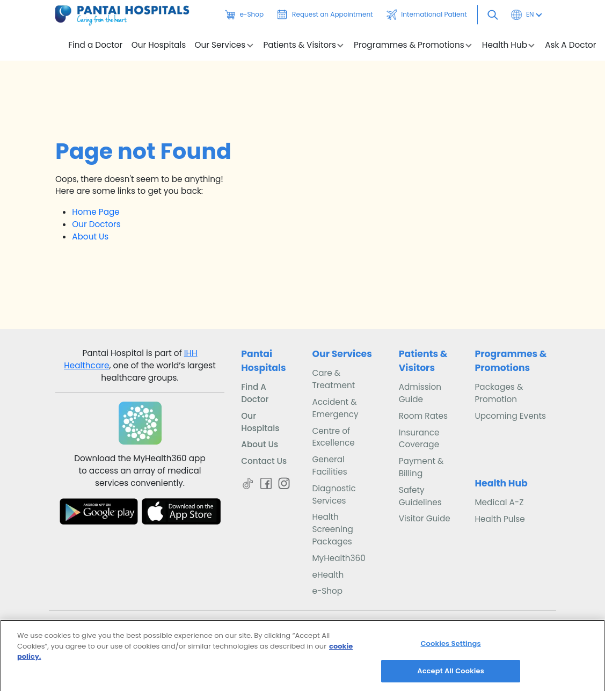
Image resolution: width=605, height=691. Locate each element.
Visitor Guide (424, 518)
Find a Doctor (95, 45)
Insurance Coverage (419, 438)
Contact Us (264, 461)
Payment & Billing (421, 467)
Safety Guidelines (420, 496)
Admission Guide (420, 393)
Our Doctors (96, 224)
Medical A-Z (499, 502)
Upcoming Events (510, 415)
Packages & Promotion (499, 393)
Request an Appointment (325, 14)
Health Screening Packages (332, 529)
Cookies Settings (450, 647)
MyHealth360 (338, 558)
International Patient (427, 14)
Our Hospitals (159, 45)
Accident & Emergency (335, 408)
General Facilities (329, 465)
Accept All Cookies (450, 675)
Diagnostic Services (333, 494)
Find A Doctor (254, 393)
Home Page (96, 211)
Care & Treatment (333, 379)
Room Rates (423, 415)
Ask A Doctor (570, 45)
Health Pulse (499, 519)
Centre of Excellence (333, 437)
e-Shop (244, 14)
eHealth (328, 574)
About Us (90, 236)
